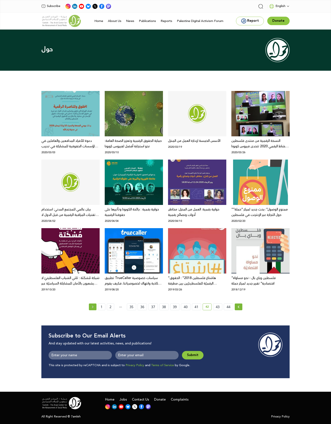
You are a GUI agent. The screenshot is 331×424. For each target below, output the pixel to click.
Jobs (123, 399)
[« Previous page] (92, 306)
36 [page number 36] (142, 307)
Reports (166, 21)
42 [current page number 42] (208, 307)
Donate (160, 399)
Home (98, 21)
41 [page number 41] (196, 307)
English (277, 6)
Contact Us (140, 399)
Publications (147, 21)
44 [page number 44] (228, 307)
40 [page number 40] (185, 307)
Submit (192, 355)
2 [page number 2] (110, 307)
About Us (114, 21)
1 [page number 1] (102, 307)
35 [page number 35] (131, 307)
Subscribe (50, 6)
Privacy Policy (135, 365)
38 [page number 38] (164, 307)
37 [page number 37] (153, 307)
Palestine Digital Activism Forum (200, 21)
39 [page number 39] (175, 307)
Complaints (180, 399)
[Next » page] (238, 306)
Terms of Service (162, 365)
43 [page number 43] (218, 307)
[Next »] (238, 306)
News (130, 21)
